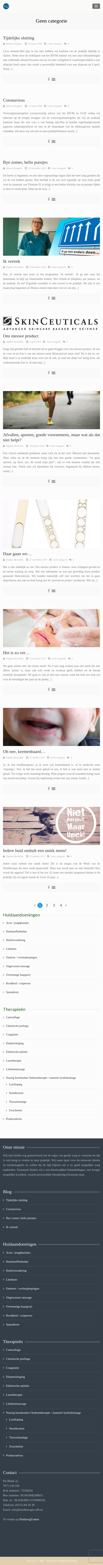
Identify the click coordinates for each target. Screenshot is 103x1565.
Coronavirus (14, 100)
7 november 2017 (37, 658)
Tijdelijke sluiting (18, 37)
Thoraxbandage (17, 1101)
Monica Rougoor (14, 43)
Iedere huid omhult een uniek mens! (35, 850)
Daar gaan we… (17, 553)
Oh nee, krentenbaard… (24, 751)
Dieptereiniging (15, 1043)
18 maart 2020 (35, 43)
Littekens (11, 948)
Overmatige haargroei (18, 974)
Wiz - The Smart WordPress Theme (58, 1560)
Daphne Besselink (14, 267)
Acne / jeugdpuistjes (17, 922)
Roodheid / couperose (18, 983)
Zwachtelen (15, 1110)
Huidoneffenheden (16, 931)
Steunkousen (16, 1093)
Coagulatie (12, 1034)
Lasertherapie (13, 1060)
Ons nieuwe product (20, 335)
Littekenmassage (15, 1069)
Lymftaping (15, 1084)
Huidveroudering (15, 940)
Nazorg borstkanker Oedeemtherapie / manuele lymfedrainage (41, 1077)
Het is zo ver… (16, 652)
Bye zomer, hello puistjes (25, 162)
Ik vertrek (11, 261)
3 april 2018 (35, 341)
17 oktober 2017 (37, 757)
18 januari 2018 (36, 446)
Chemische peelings (17, 1025)
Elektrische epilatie (17, 1051)
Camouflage (13, 1017)
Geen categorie (55, 43)
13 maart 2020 (35, 106)
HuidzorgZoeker (29, 1519)
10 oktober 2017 (37, 856)
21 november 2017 (38, 559)
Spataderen (12, 992)
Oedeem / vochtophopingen (21, 957)
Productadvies (14, 1118)
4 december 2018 (37, 267)
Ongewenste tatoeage (18, 966)
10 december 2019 (37, 168)
